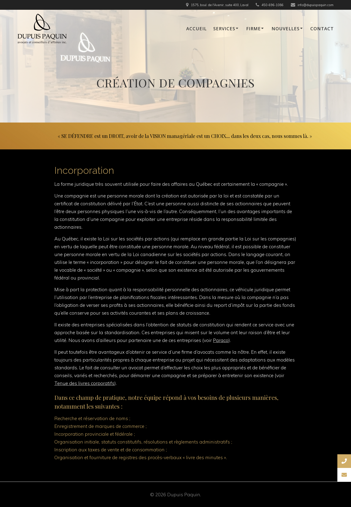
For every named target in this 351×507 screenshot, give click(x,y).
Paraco (220, 340)
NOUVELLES (286, 28)
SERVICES (224, 28)
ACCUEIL (196, 28)
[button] (344, 475)
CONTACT (322, 28)
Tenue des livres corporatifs (84, 383)
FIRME (253, 28)
